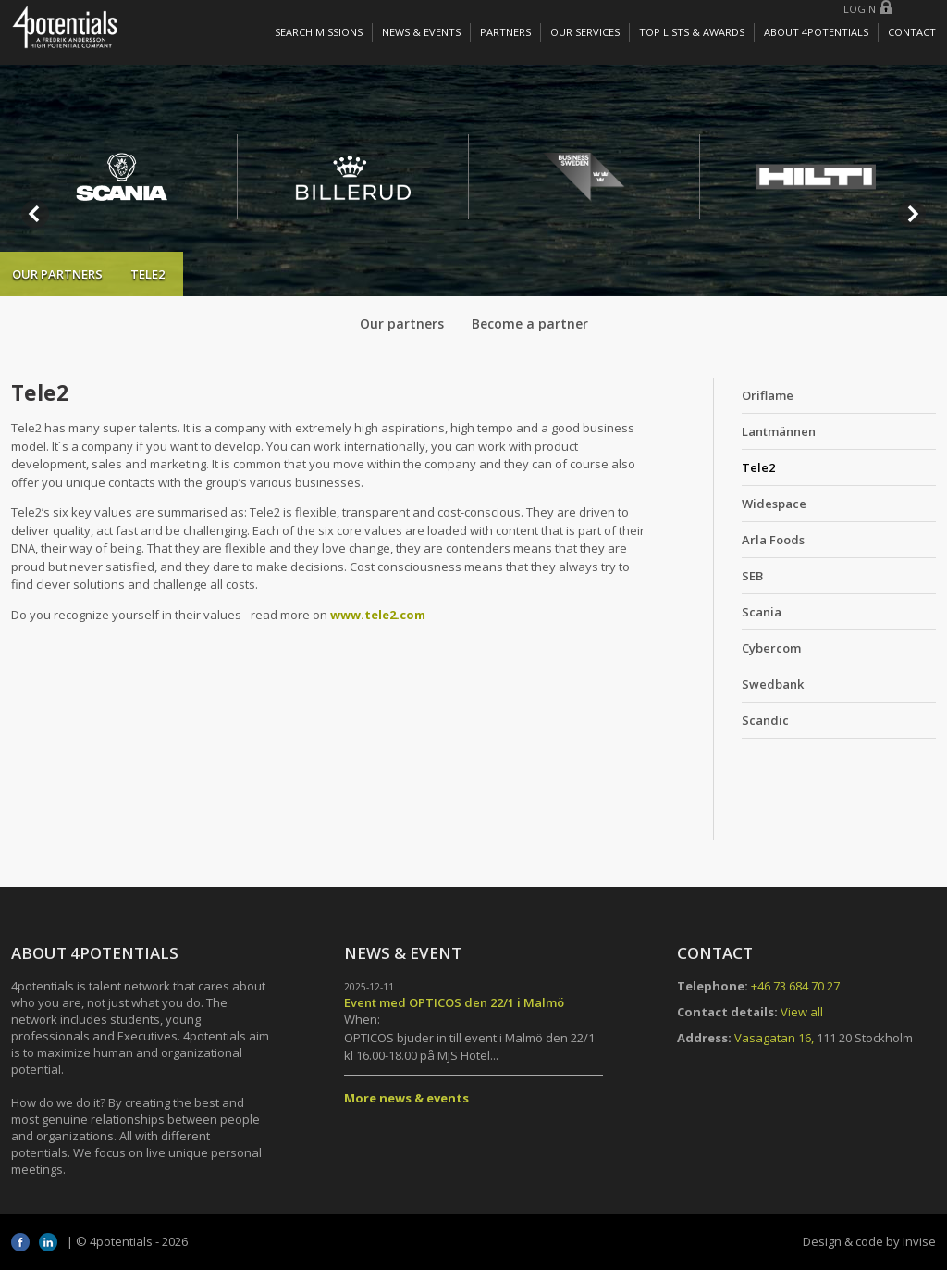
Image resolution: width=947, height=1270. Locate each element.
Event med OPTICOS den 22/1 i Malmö (454, 1002)
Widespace (774, 503)
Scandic (765, 720)
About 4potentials (816, 32)
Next (912, 214)
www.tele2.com (377, 614)
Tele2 (758, 467)
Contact (912, 32)
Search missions (319, 32)
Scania (761, 612)
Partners (505, 32)
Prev (35, 214)
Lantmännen (779, 431)
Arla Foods (773, 539)
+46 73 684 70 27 (795, 985)
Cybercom (771, 648)
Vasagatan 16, (774, 1037)
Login (859, 9)
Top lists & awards (691, 32)
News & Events (421, 32)
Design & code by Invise (869, 1241)
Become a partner (530, 323)
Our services (585, 32)
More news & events (406, 1097)
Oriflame (767, 395)
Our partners (57, 274)
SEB (752, 575)
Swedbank (773, 684)
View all (802, 1011)
